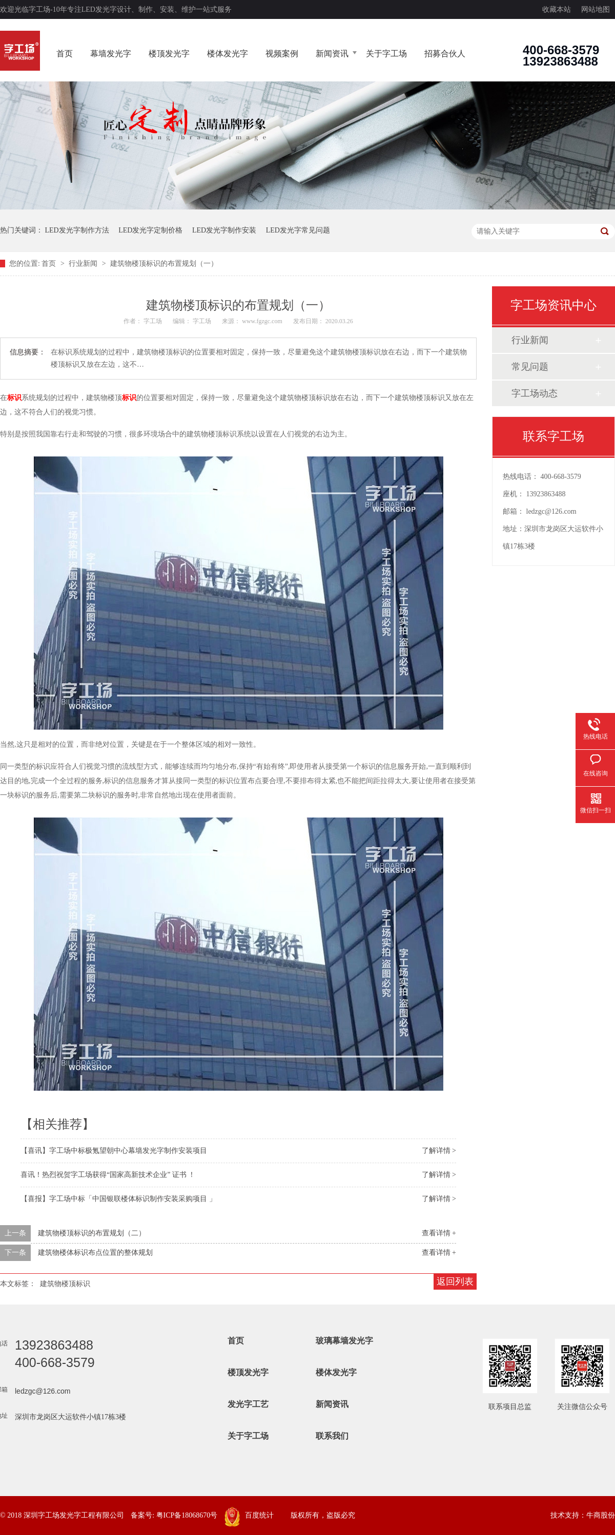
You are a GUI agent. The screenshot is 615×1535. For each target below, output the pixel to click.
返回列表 (455, 1281)
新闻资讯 (332, 53)
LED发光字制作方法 (77, 230)
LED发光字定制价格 (150, 230)
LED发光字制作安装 (224, 230)
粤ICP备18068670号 (187, 1515)
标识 (14, 398)
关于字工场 (386, 53)
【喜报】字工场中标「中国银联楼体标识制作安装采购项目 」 (118, 1199)
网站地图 (595, 9)
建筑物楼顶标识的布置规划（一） (164, 263)
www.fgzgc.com (262, 321)
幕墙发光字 (110, 53)
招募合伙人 (444, 53)
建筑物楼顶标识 (65, 1284)
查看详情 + (439, 1233)
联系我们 (332, 1436)
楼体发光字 (227, 53)
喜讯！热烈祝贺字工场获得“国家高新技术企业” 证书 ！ (107, 1175)
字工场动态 (534, 393)
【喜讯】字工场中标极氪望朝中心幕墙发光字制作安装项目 (113, 1150)
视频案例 (281, 53)
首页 (64, 53)
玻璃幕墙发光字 (344, 1340)
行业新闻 (84, 263)
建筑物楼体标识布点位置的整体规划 (95, 1252)
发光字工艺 (248, 1404)
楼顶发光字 (169, 53)
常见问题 (529, 367)
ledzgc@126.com (551, 511)
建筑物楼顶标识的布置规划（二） (92, 1233)
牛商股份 (600, 1515)
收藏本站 (556, 9)
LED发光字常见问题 (298, 230)
